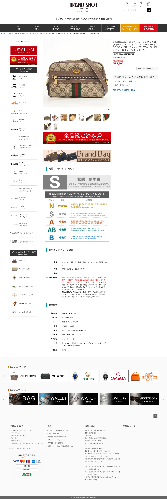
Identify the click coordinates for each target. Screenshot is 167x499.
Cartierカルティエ (23, 207)
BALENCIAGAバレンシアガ (24, 138)
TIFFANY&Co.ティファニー (24, 216)
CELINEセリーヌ (22, 164)
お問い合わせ (90, 426)
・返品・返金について (121, 85)
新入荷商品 (148, 28)
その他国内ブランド (26, 242)
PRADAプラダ (22, 129)
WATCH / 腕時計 (24, 277)
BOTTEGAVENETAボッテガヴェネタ (25, 190)
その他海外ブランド (26, 233)
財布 (37, 28)
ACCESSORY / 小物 (26, 286)
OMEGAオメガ (22, 121)
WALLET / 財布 (24, 269)
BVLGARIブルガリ (22, 199)
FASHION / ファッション (27, 303)
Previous (4, 376)
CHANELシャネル (22, 86)
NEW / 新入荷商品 (25, 312)
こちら (17, 448)
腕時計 (55, 28)
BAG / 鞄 (22, 260)
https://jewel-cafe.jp (91, 479)
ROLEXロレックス (23, 112)
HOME (3, 33)
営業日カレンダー (130, 426)
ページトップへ (155, 416)
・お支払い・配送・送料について (126, 81)
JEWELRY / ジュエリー (27, 295)
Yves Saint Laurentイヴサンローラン (25, 147)
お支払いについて (17, 426)
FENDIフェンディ (23, 173)
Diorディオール (23, 181)
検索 (149, 10)
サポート (50, 426)
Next (163, 376)
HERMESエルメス (22, 103)
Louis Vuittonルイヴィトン (23, 77)
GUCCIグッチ (21, 95)
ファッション (74, 28)
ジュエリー (92, 28)
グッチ (9, 33)
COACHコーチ (22, 155)
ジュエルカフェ (113, 472)
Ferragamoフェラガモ (23, 224)
